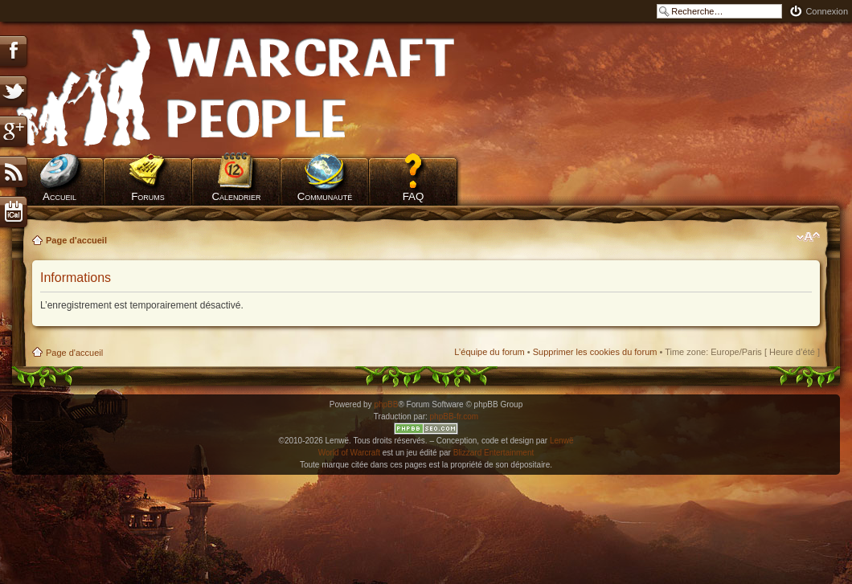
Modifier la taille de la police (808, 237)
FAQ (413, 196)
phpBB (386, 404)
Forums (148, 196)
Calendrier (235, 196)
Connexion (826, 11)
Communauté (325, 196)
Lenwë (561, 440)
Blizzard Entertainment (494, 452)
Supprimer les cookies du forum (595, 352)
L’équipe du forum (489, 352)
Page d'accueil (76, 240)
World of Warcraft (349, 452)
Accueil (59, 196)
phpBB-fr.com (454, 416)
